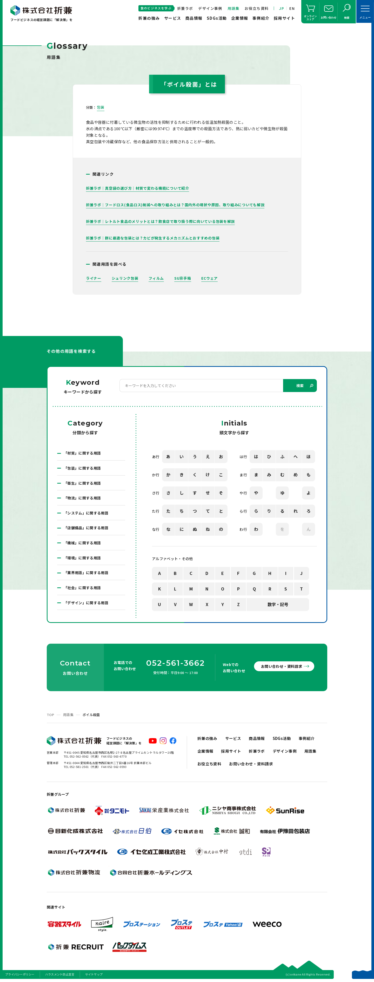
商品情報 (194, 18)
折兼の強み (149, 18)
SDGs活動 (217, 18)
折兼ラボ (185, 8)
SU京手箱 (182, 278)
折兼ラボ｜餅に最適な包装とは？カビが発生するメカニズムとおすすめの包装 (153, 238)
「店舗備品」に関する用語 (86, 528)
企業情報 (239, 18)
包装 (100, 107)
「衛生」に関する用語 (82, 483)
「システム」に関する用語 (86, 513)
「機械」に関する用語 (82, 543)
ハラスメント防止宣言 (60, 975)
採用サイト (284, 18)
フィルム (156, 278)
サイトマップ (94, 975)
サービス (172, 18)
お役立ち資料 (257, 8)
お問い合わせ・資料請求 (280, 667)
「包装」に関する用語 (82, 468)
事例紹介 (261, 18)
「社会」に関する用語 (82, 588)
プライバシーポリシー (20, 975)
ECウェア (210, 278)
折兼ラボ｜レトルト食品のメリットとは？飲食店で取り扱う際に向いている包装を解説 (160, 221)
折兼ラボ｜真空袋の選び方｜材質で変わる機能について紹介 (137, 188)
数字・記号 (278, 604)
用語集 (233, 8)
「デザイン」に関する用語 (86, 603)
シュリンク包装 (125, 278)
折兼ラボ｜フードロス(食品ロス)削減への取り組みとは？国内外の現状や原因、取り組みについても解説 (175, 204)
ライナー (93, 278)
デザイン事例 (210, 8)
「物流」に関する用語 (82, 498)
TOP (50, 715)
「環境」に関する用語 (82, 558)
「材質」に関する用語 (82, 453)
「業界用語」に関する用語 (86, 573)
